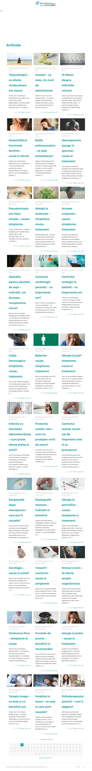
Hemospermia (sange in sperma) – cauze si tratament (71, 151)
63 (70, 751)
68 (39, 754)
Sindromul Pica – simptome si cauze (19, 638)
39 (64, 748)
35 (51, 748)
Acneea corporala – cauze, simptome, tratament (69, 219)
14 (54, 745)
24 (15, 748)
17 (63, 745)
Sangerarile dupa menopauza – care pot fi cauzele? (18, 510)
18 (67, 745)
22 (80, 745)
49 (25, 751)
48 (22, 751)
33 (44, 748)
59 (57, 751)
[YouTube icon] (79, 767)
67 (36, 754)
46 (15, 751)
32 (41, 748)
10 (41, 745)
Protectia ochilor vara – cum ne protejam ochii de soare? (45, 434)
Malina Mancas (16, 68)
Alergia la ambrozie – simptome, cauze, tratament (42, 219)
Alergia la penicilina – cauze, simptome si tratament (70, 510)
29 (31, 748)
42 (73, 748)
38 (60, 748)
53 (38, 751)
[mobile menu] (1, 10)
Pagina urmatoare (46, 758)
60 (60, 751)
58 (54, 751)
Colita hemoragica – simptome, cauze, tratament (18, 366)
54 (41, 751)
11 (44, 745)
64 (73, 751)
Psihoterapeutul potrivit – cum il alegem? (73, 701)
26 (22, 748)
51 (31, 751)
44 (80, 748)
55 (44, 751)
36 (54, 748)
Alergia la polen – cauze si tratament (72, 638)
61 (63, 751)
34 (47, 748)
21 (76, 745)
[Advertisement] (46, 26)
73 (55, 754)
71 (49, 754)
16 (60, 745)
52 (35, 751)
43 (76, 748)
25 (18, 748)
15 (57, 745)
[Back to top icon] (84, 767)
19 (70, 745)
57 (51, 751)
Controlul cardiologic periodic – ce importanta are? (44, 287)
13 (51, 745)
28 (28, 748)
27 (25, 748)
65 (76, 751)
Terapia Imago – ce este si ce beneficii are (19, 701)
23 (12, 748)
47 (18, 751)
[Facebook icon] (77, 767)
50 (28, 751)
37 (57, 748)
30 (35, 748)
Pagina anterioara (46, 739)
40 (67, 748)
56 (47, 751)
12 (47, 745)
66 (80, 751)
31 (38, 748)
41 (70, 748)
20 (73, 745)
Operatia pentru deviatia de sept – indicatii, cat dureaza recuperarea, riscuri (19, 292)
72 (52, 754)
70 (46, 754)
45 (12, 751)
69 (43, 754)
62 (67, 751)
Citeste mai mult (25, 112)
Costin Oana (68, 689)
